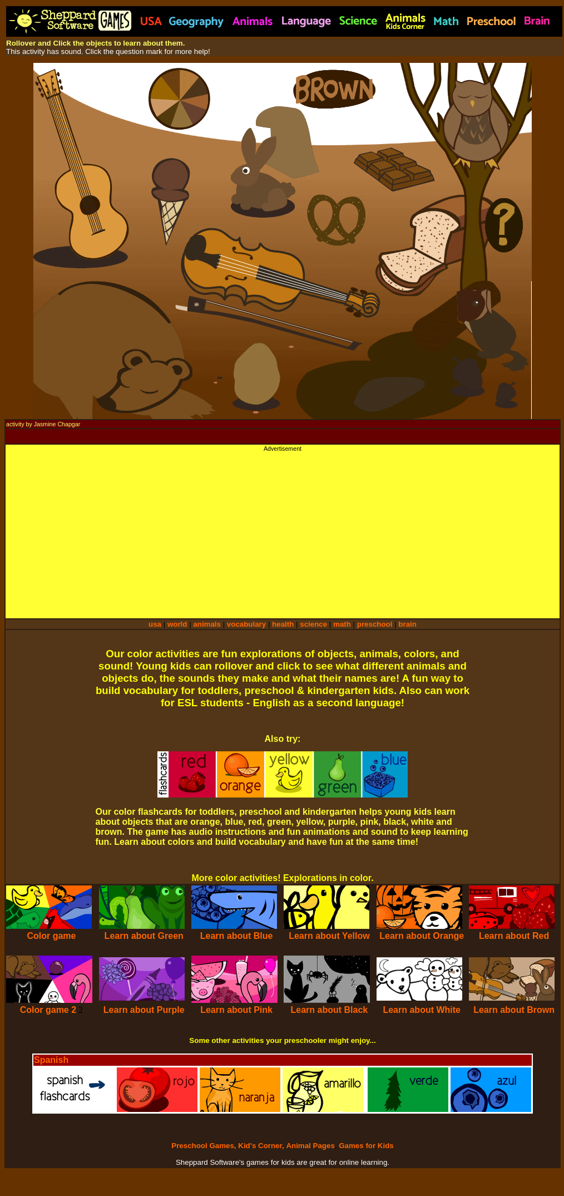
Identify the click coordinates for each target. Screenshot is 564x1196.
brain (407, 624)
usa (155, 624)
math (342, 624)
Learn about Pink (236, 1010)
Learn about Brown (514, 1010)
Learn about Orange (421, 936)
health (283, 624)
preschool (375, 624)
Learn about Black (329, 1010)
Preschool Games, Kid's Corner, (227, 1145)
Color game (51, 936)
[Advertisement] (282, 530)
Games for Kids (366, 1145)
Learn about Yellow (329, 936)
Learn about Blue (236, 936)
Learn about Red (514, 936)
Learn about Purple (144, 1010)
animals (207, 624)
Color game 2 (48, 1010)
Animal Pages (310, 1145)
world (177, 624)
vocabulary (246, 624)
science (313, 624)
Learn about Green (144, 936)
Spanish (51, 1060)
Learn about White (422, 1010)
